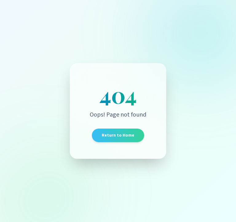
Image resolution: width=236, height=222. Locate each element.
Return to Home (118, 135)
